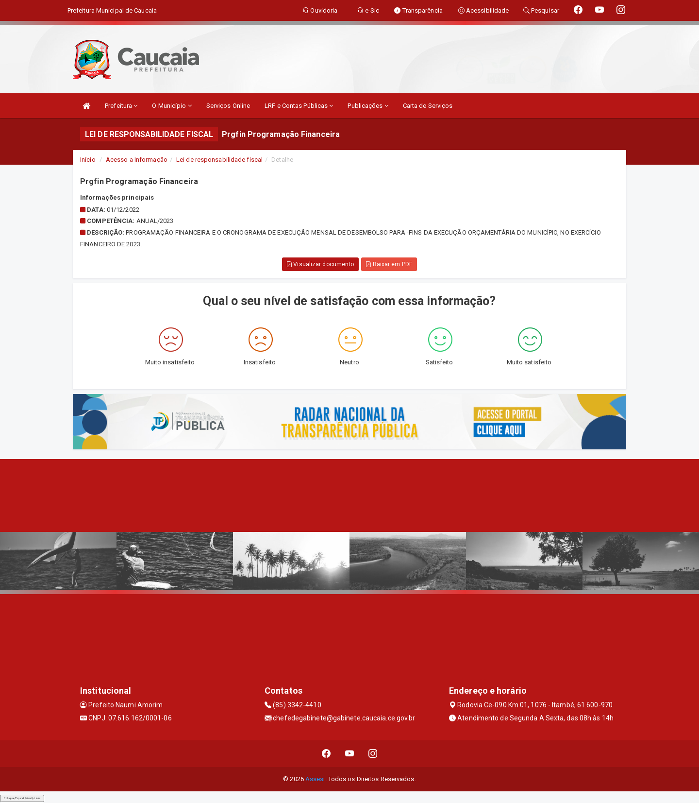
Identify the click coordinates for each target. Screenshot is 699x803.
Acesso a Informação (136, 159)
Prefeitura (121, 105)
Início (88, 159)
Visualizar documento (320, 264)
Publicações (368, 105)
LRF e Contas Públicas (299, 105)
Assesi (315, 779)
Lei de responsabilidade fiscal (219, 159)
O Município (171, 105)
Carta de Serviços (428, 105)
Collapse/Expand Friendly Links (22, 798)
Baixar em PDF (389, 264)
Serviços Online (228, 105)
